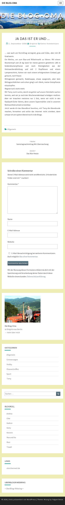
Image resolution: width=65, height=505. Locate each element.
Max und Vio (11, 437)
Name (10, 219)
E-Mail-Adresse (14, 230)
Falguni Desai (57, 499)
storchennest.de (13, 468)
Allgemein (11, 129)
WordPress (31, 499)
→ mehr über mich (12, 332)
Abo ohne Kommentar (28, 256)
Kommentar (13, 184)
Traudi (9, 447)
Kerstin (10, 432)
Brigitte (33, 44)
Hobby (9, 364)
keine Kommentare (49, 44)
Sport (9, 374)
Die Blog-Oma (9, 2)
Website (11, 242)
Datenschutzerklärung (36, 276)
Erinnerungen (12, 359)
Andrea (9, 413)
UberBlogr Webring (14, 488)
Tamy (9, 378)
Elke (8, 418)
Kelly (9, 428)
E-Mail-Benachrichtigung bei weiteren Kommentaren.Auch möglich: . (32, 255)
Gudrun (9, 423)
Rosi (8, 442)
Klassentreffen (13, 369)
